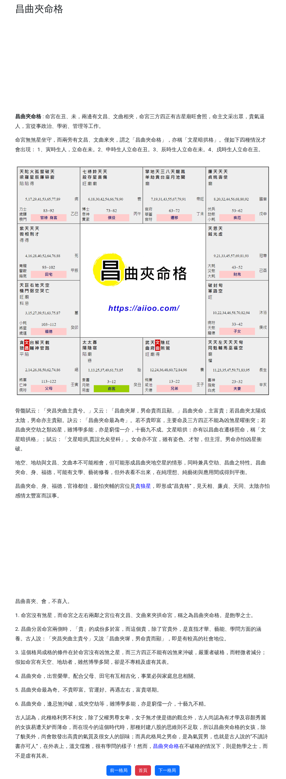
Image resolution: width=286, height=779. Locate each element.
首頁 (143, 770)
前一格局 (119, 770)
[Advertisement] (143, 63)
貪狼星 (143, 486)
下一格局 (167, 770)
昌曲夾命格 (166, 746)
